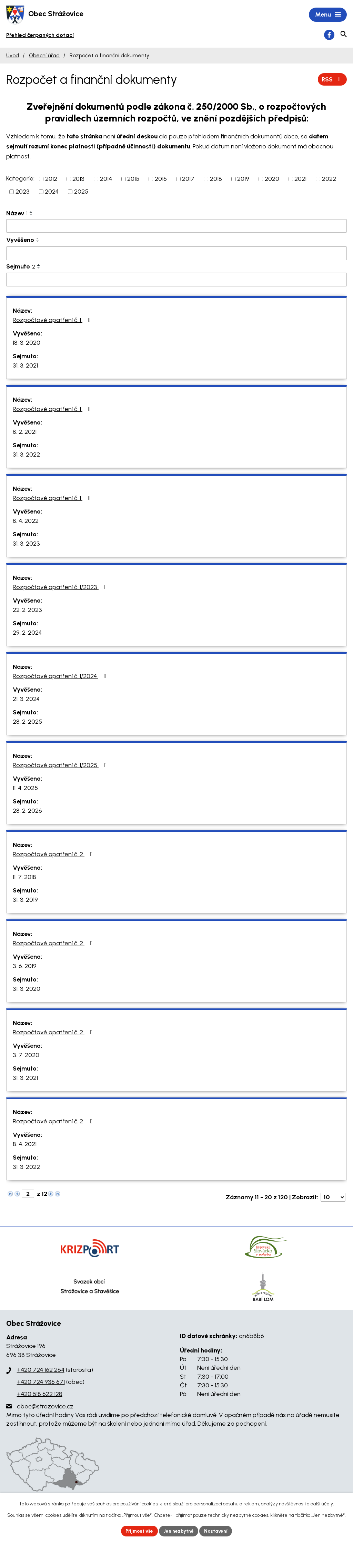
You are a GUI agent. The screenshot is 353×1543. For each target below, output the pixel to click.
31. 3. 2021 (25, 366)
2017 (188, 179)
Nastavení (218, 1531)
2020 (272, 179)
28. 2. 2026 (27, 811)
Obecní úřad (44, 56)
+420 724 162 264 (40, 1370)
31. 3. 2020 (26, 989)
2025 (81, 192)
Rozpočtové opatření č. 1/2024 (61, 677)
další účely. (322, 1503)
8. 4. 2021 (25, 1145)
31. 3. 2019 (25, 900)
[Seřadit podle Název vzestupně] (31, 212)
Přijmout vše (138, 1531)
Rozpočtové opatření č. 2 (54, 855)
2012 (51, 179)
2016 (161, 179)
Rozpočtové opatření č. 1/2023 (61, 588)
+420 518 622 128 (39, 1394)
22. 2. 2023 (27, 610)
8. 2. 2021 (25, 432)
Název (17, 214)
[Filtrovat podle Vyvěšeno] (176, 254)
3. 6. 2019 (25, 966)
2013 (78, 179)
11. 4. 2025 (25, 788)
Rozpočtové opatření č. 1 (53, 320)
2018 (216, 179)
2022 (329, 179)
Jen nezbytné (179, 1531)
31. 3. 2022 (26, 455)
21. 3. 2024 (26, 699)
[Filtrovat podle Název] (176, 227)
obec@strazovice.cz (45, 1407)
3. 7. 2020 (26, 1055)
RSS (332, 80)
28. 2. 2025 (27, 722)
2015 (133, 179)
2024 (52, 192)
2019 (243, 179)
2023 (23, 192)
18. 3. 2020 (26, 343)
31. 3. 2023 (26, 544)
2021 (300, 179)
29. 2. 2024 (27, 633)
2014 (106, 179)
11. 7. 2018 (24, 877)
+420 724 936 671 (41, 1382)
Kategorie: (20, 179)
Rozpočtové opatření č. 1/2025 (61, 766)
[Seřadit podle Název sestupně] (31, 215)
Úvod (12, 56)
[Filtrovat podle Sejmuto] (176, 280)
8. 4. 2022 (26, 521)
